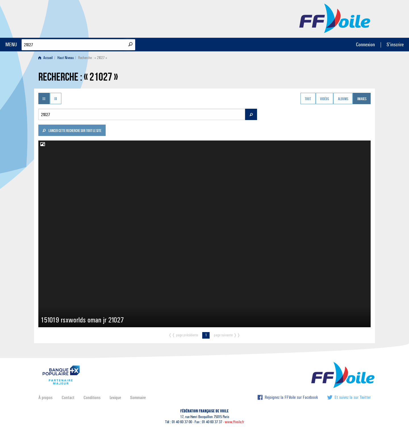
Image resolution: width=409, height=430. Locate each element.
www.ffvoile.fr (234, 421)
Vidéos (324, 99)
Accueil (45, 57)
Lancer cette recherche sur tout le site (72, 131)
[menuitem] (46, 57)
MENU (11, 44)
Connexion (365, 44)
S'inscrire (395, 44)
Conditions (92, 397)
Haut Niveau (65, 57)
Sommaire (138, 397)
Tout (308, 99)
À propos (45, 397)
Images (361, 99)
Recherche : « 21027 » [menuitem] (92, 57)
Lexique (115, 397)
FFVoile (335, 18)
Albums (343, 99)
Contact (68, 397)
